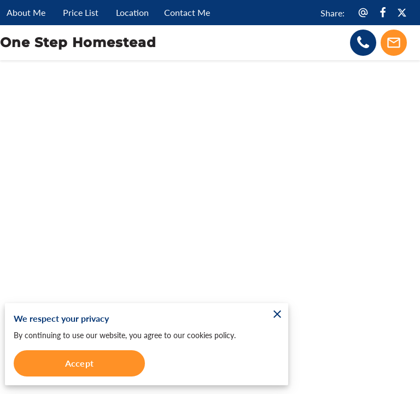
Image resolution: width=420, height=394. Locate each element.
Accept (79, 363)
